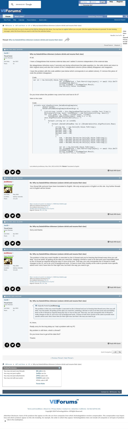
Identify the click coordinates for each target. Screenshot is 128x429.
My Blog (32, 208)
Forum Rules (40, 384)
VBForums (8, 25)
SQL (46, 210)
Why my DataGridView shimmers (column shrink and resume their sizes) (36, 40)
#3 (120, 222)
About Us (47, 409)
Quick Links (43, 20)
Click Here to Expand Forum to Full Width (125, 37)
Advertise (75, 409)
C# (29, 25)
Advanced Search (119, 20)
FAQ (14, 20)
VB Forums (113, 392)
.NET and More (20, 25)
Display (117, 45)
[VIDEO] (39, 378)
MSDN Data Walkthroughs (60, 204)
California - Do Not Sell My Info (90, 409)
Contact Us (104, 392)
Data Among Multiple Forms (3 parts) (44, 208)
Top (120, 352)
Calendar (21, 20)
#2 (120, 178)
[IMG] (38, 376)
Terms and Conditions (35, 409)
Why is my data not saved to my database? (41, 204)
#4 (120, 249)
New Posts (7, 20)
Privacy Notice (56, 409)
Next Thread (68, 358)
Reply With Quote (114, 170)
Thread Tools (107, 45)
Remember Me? (86, 5)
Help (111, 2)
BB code (39, 371)
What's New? (19, 16)
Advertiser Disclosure (95, 16)
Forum (8, 16)
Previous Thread (57, 358)
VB (45, 207)
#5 (120, 296)
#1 (120, 49)
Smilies (38, 373)
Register (120, 2)
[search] (24, 4)
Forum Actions (31, 20)
